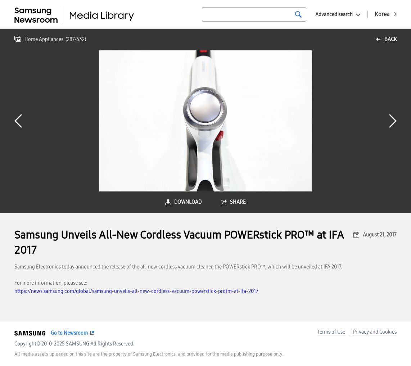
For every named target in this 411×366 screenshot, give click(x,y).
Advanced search (334, 15)
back (390, 39)
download (188, 202)
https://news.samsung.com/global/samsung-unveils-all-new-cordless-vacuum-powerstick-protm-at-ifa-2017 (136, 291)
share (238, 202)
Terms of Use (331, 332)
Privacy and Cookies (375, 332)
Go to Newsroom (69, 333)
